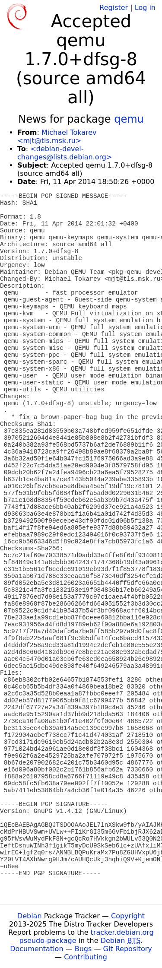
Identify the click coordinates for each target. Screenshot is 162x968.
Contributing (85, 957)
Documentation (36, 949)
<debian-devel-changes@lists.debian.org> (64, 153)
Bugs (83, 949)
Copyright (128, 916)
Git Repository (127, 949)
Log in (145, 7)
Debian (29, 916)
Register (113, 7)
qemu (129, 119)
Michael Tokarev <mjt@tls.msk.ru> (57, 136)
